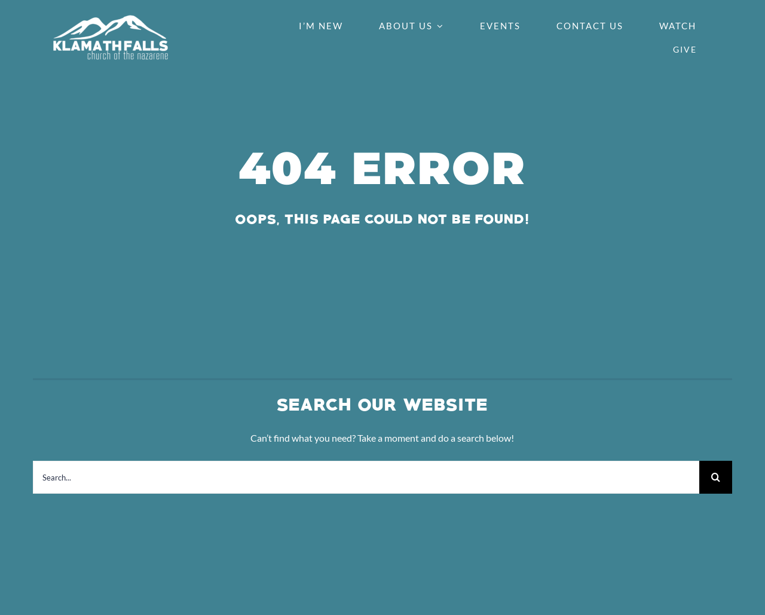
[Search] (715, 477)
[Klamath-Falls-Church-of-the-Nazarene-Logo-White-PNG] (110, 19)
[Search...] (366, 477)
